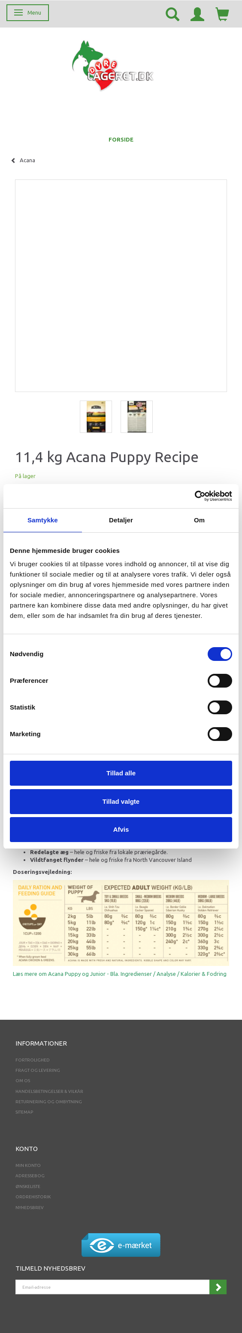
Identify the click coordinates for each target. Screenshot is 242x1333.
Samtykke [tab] (42, 520)
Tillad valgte (121, 801)
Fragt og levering (37, 1070)
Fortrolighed (32, 1060)
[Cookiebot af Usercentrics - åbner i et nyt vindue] (194, 496)
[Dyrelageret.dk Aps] (114, 64)
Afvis (121, 829)
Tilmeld (218, 1287)
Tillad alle (121, 773)
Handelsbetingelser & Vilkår (49, 1091)
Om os (22, 1080)
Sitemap (24, 1112)
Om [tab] (199, 520)
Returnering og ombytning (48, 1101)
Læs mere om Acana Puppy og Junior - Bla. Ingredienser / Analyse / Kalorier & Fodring (120, 974)
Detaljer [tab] (121, 520)
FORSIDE (121, 139)
